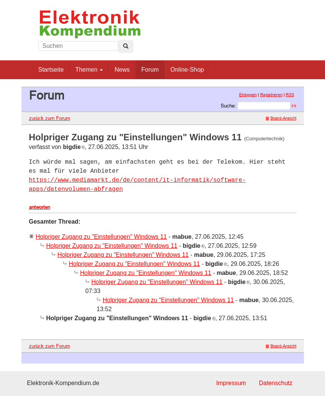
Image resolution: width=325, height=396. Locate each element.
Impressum (231, 383)
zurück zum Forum (49, 118)
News (122, 69)
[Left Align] (125, 46)
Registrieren (271, 94)
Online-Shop (187, 69)
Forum (150, 69)
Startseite (51, 69)
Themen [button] (89, 69)
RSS (290, 94)
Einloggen (248, 94)
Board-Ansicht (281, 118)
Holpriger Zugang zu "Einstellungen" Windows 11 (101, 236)
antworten (39, 207)
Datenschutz (276, 383)
